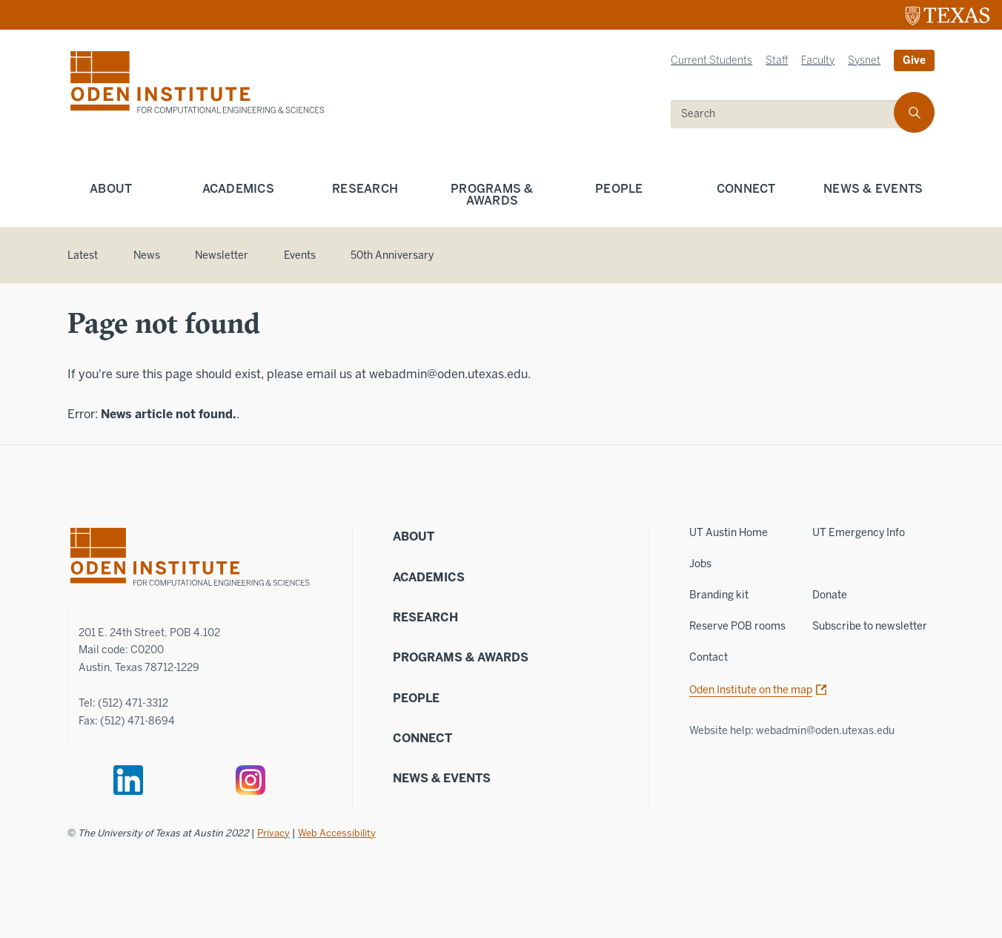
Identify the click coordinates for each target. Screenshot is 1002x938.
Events (300, 255)
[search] (914, 112)
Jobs (700, 564)
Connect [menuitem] (746, 189)
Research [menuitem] (365, 189)
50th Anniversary (392, 255)
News (146, 255)
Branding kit (719, 595)
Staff (777, 60)
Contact (708, 657)
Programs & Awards (460, 657)
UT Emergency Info (858, 532)
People (416, 698)
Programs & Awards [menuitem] (492, 195)
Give (914, 60)
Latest (82, 255)
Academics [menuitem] (238, 189)
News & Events (442, 778)
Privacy (273, 833)
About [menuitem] (111, 189)
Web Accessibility (337, 833)
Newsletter (221, 255)
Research (425, 617)
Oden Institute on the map (750, 690)
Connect (422, 738)
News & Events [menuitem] (873, 189)
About (413, 536)
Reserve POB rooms (737, 626)
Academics (429, 577)
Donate (829, 595)
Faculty (818, 60)
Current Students (711, 60)
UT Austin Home (728, 532)
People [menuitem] (619, 189)
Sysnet (864, 60)
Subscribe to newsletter (869, 626)
